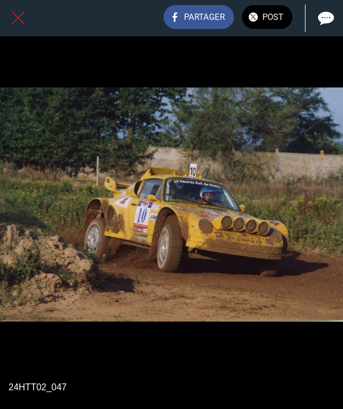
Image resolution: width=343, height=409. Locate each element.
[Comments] (324, 18)
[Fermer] (18, 18)
